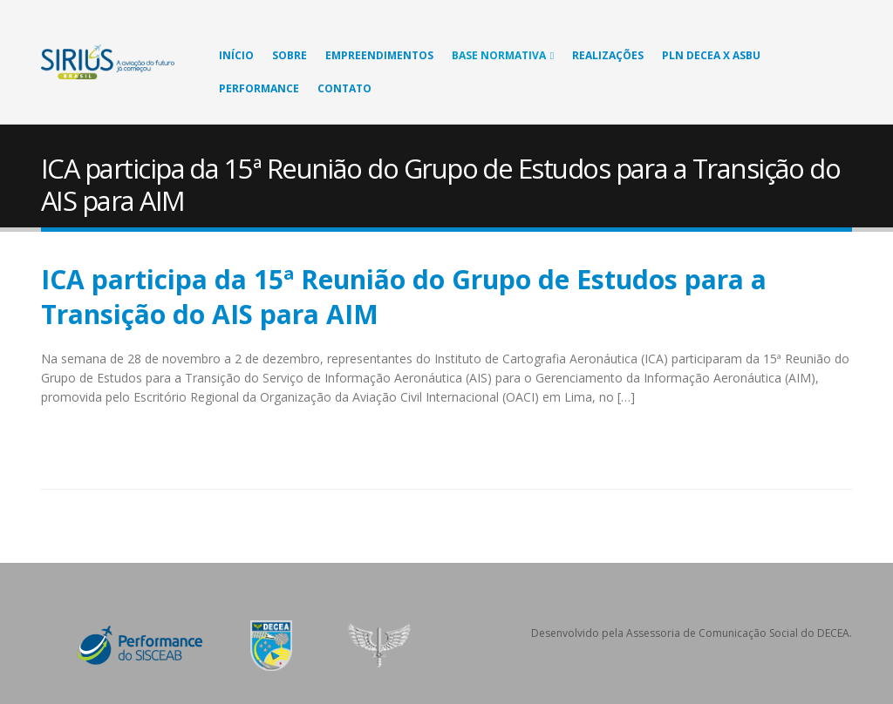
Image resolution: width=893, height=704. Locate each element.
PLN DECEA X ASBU (711, 55)
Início (236, 55)
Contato (344, 88)
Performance (259, 88)
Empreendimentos (379, 55)
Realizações (608, 55)
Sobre (289, 55)
